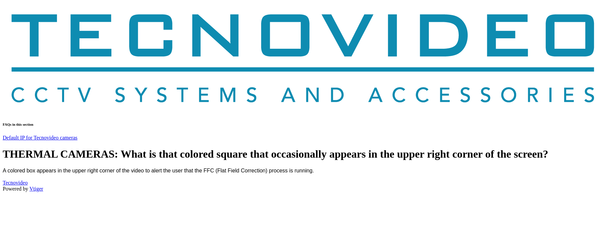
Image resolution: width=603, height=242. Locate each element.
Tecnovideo (15, 183)
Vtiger (36, 189)
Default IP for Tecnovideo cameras (40, 137)
